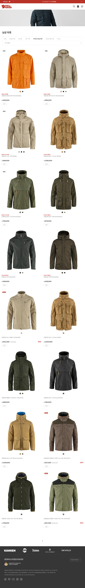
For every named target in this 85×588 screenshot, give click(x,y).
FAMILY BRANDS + (75, 559)
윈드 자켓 (27, 39)
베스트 (59, 39)
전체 (5, 39)
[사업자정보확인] (37, 572)
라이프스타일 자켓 (37, 39)
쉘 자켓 (20, 39)
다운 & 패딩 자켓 (50, 39)
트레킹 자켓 (12, 39)
